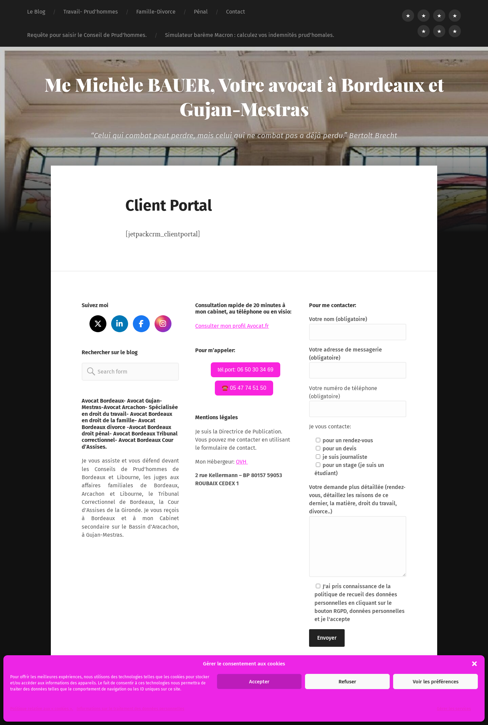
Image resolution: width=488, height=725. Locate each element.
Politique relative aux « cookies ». (41, 708)
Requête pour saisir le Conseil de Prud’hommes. (87, 35)
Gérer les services (454, 708)
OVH (242, 462)
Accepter (259, 682)
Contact (235, 11)
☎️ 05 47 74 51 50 (244, 388)
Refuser (347, 682)
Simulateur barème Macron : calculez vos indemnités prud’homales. (249, 35)
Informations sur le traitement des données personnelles (130, 708)
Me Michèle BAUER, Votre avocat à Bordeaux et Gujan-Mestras (244, 96)
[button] (474, 663)
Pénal (201, 11)
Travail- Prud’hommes (90, 11)
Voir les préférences (436, 682)
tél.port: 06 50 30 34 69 (245, 369)
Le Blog (36, 11)
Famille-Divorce (156, 11)
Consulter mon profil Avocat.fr (232, 326)
